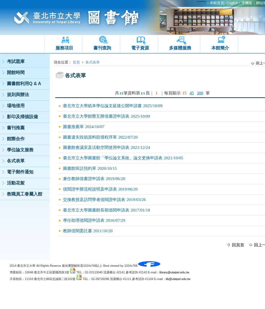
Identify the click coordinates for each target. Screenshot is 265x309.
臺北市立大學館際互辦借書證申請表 (96, 116)
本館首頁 (217, 3)
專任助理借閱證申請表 (83, 220)
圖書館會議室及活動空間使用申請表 (96, 147)
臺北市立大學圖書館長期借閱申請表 (96, 210)
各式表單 (16, 161)
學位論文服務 (20, 149)
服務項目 (64, 48)
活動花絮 (16, 183)
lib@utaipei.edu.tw (178, 279)
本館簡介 (220, 48)
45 (192, 93)
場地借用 (16, 105)
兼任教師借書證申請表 (83, 178)
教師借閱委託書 (77, 230)
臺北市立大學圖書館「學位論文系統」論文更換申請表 (112, 157)
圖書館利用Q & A (24, 83)
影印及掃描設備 (22, 116)
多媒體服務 (180, 48)
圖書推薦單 (73, 126)
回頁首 (238, 244)
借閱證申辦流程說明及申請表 (90, 189)
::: (1, 55)
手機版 (247, 3)
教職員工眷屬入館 (24, 194)
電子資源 (140, 48)
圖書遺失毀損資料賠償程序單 (90, 137)
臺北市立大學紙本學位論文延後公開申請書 (102, 105)
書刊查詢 (102, 48)
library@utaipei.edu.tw (174, 272)
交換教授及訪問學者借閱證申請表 (94, 199)
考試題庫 (16, 61)
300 (200, 93)
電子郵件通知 (20, 172)
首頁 (76, 62)
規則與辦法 (18, 94)
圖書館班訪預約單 (79, 168)
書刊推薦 (16, 127)
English (232, 3)
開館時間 (16, 72)
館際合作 (16, 138)
